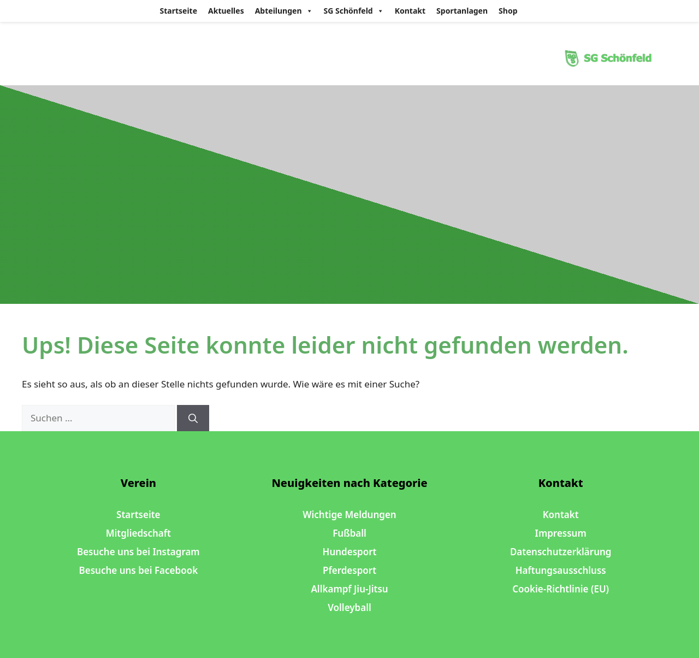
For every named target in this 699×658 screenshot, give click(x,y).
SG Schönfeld (354, 11)
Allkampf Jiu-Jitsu (349, 589)
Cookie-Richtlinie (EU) (560, 589)
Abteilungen (284, 11)
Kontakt (410, 10)
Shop (508, 10)
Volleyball (349, 607)
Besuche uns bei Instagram (138, 551)
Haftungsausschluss (561, 570)
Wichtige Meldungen (349, 514)
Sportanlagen (462, 10)
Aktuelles (226, 10)
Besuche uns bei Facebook (138, 570)
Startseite (179, 10)
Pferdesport (349, 570)
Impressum (561, 533)
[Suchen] (193, 418)
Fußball (349, 533)
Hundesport (350, 551)
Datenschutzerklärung (561, 551)
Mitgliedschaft (138, 533)
